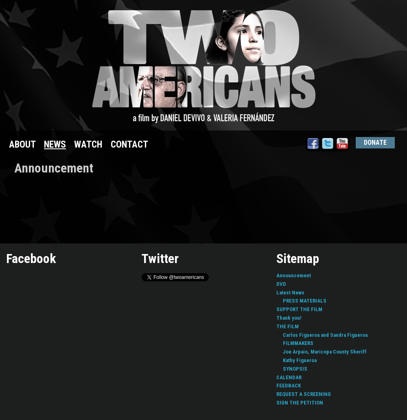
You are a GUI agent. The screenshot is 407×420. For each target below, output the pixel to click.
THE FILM (287, 326)
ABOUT (22, 144)
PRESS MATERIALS (304, 301)
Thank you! (289, 318)
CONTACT (129, 144)
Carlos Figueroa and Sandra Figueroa (325, 335)
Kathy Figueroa (300, 360)
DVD (281, 284)
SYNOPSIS (295, 369)
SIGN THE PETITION (299, 403)
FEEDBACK (288, 385)
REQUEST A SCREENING (303, 394)
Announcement (293, 275)
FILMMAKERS (298, 343)
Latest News (290, 293)
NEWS (55, 144)
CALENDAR (289, 377)
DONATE (375, 142)
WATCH (88, 144)
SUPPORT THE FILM (299, 309)
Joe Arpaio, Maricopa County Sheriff (325, 352)
